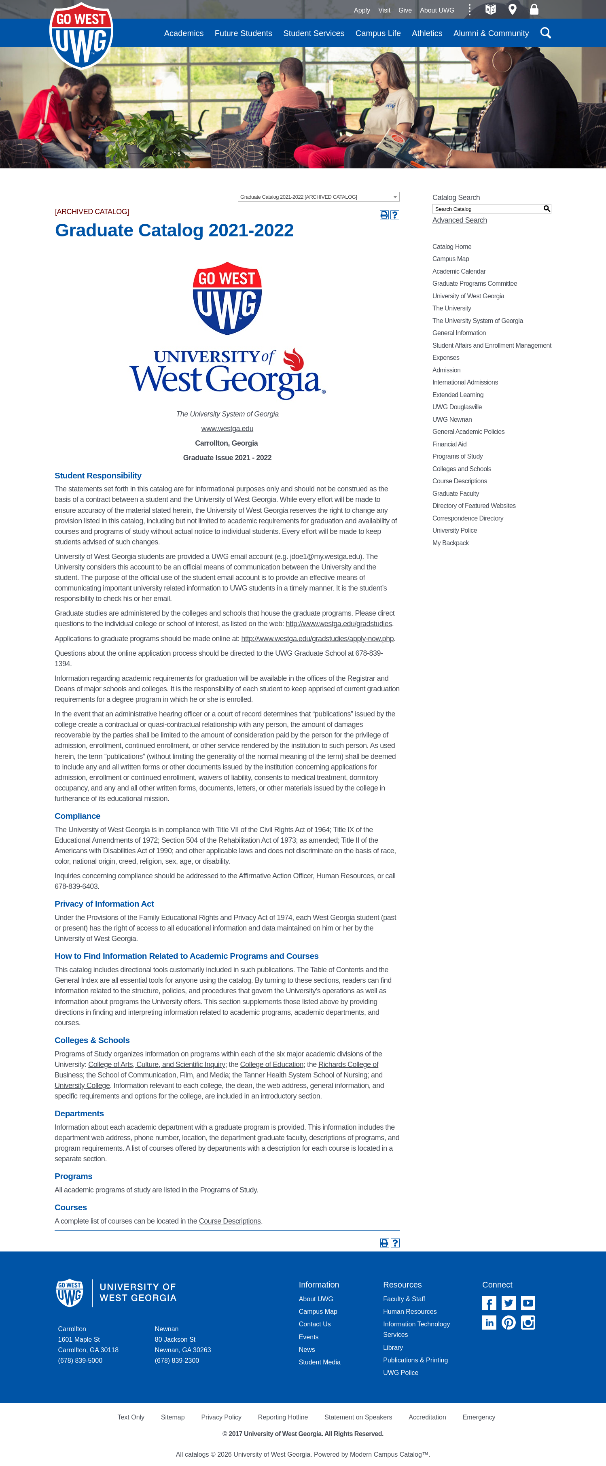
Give (405, 10)
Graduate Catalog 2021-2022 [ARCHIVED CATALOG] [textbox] (298, 197)
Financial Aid (449, 444)
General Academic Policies (468, 431)
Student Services (313, 33)
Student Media (320, 1362)
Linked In (489, 1322)
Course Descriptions (230, 1221)
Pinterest (509, 1322)
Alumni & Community (491, 33)
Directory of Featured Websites (474, 505)
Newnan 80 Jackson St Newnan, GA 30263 (183, 1339)
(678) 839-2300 (177, 1360)
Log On (534, 9)
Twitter (509, 1303)
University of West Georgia (81, 36)
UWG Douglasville (457, 407)
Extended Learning (457, 394)
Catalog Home (452, 246)
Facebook (489, 1303)
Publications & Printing (415, 1360)
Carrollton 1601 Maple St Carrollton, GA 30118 (88, 1339)
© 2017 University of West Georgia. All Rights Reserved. (303, 1433)
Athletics (427, 33)
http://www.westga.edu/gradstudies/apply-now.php (318, 639)
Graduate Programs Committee (474, 283)
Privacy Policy (221, 1417)
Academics (184, 33)
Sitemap (173, 1417)
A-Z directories (491, 9)
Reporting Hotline (283, 1417)
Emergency (479, 1417)
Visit (384, 10)
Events (309, 1337)
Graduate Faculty (455, 493)
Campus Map (450, 258)
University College (82, 1085)
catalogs (197, 1454)
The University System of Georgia (477, 320)
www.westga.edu (227, 429)
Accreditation (427, 1417)
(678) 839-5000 (80, 1360)
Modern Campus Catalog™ (389, 1454)
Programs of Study (83, 1054)
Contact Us (315, 1324)
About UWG (437, 10)
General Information (459, 332)
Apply (362, 10)
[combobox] (319, 197)
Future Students (243, 33)
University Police (454, 530)
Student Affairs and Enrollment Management (491, 345)
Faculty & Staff (404, 1299)
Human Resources (410, 1311)
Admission (446, 370)
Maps (512, 9)
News (307, 1349)
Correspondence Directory (467, 518)
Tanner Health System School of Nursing (305, 1075)
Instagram (528, 1322)
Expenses (445, 357)
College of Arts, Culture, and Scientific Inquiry (156, 1064)
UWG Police (400, 1372)
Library (393, 1347)
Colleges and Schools (461, 468)
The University (451, 308)
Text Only (130, 1417)
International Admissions (465, 382)
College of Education (272, 1064)
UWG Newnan (452, 419)
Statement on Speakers (358, 1417)
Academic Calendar (458, 271)
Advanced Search (459, 220)
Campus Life (378, 33)
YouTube (528, 1303)
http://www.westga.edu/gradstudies (339, 624)
